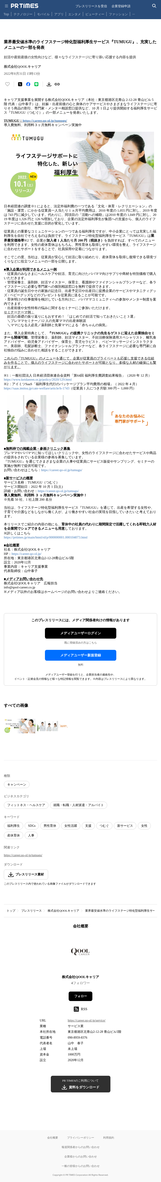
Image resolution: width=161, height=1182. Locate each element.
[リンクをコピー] (57, 84)
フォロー (80, 996)
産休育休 (13, 835)
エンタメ (74, 14)
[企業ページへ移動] (80, 953)
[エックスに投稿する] (20, 84)
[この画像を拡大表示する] (19, 726)
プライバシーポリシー (80, 1137)
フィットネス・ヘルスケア (26, 805)
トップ (11, 910)
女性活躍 (70, 825)
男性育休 (50, 825)
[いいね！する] (7, 84)
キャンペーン (16, 784)
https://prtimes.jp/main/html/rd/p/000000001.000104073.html (45, 537)
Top (6, 14)
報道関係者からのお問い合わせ (81, 1147)
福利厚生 (13, 825)
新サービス (125, 825)
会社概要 (52, 1137)
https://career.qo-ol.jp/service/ (86, 1020)
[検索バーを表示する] (154, 6)
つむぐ (104, 825)
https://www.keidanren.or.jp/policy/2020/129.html (38, 379)
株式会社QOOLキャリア (63, 910)
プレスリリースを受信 (91, 6)
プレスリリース (31, 910)
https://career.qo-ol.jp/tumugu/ (45, 120)
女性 (144, 825)
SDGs (31, 825)
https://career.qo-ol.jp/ (26, 554)
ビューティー (94, 14)
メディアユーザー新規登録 (80, 655)
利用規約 (108, 1137)
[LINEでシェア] (36, 84)
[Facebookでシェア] (28, 84)
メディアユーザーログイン (80, 633)
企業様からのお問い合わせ (80, 1156)
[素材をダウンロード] (49, 84)
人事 (31, 835)
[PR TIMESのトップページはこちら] (24, 6)
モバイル (43, 14)
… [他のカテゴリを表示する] (133, 13)
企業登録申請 (121, 6)
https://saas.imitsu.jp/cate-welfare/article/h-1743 (36, 388)
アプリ (59, 14)
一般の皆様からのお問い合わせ (81, 1166)
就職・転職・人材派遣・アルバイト (78, 805)
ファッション (118, 14)
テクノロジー (23, 14)
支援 (88, 825)
